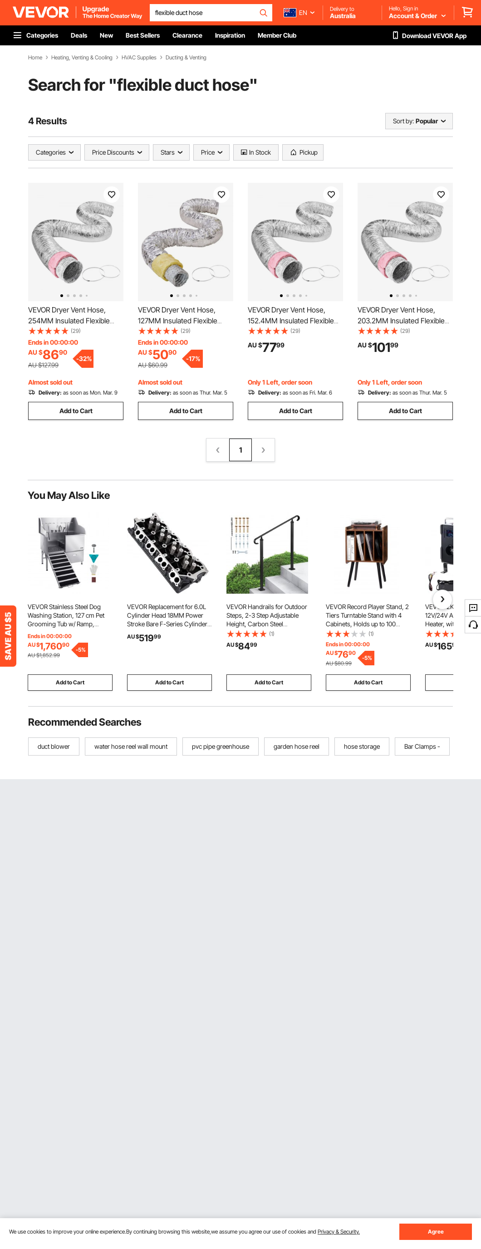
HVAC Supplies (139, 57)
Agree (436, 1231)
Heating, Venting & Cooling (82, 57)
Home (35, 57)
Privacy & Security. (339, 1231)
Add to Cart (76, 411)
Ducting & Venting (186, 57)
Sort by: (403, 121)
